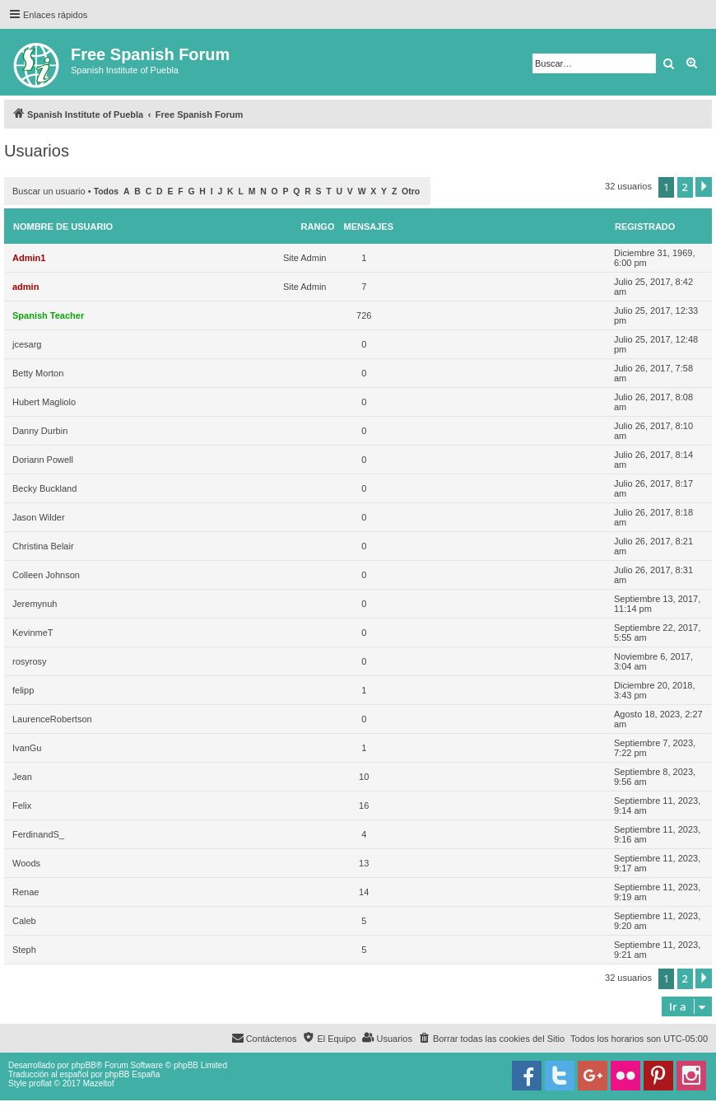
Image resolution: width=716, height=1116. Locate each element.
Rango (318, 226)
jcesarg (26, 344)
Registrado (645, 226)
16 (364, 805)
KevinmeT (32, 632)
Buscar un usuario (49, 191)
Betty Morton (37, 373)
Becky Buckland (44, 488)
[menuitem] (491, 1038)
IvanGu (26, 748)
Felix (21, 805)
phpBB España (132, 1074)
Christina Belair (43, 546)
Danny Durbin (39, 431)
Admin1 (28, 258)
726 (363, 315)
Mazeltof (98, 1083)
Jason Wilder (38, 517)
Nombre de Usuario (63, 226)
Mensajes (368, 226)
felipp (23, 690)
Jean (22, 777)
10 (364, 777)
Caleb (24, 921)
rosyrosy (29, 661)
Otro (411, 191)
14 (364, 892)
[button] (703, 187)
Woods (26, 863)
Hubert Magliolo (44, 402)
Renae (25, 892)
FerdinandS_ (38, 834)
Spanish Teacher (48, 315)
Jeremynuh (34, 604)
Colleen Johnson (46, 575)
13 (364, 863)
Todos (106, 191)
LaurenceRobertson (52, 719)
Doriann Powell (42, 460)
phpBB (84, 1065)
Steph (24, 950)
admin (25, 287)
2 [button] (685, 187)
